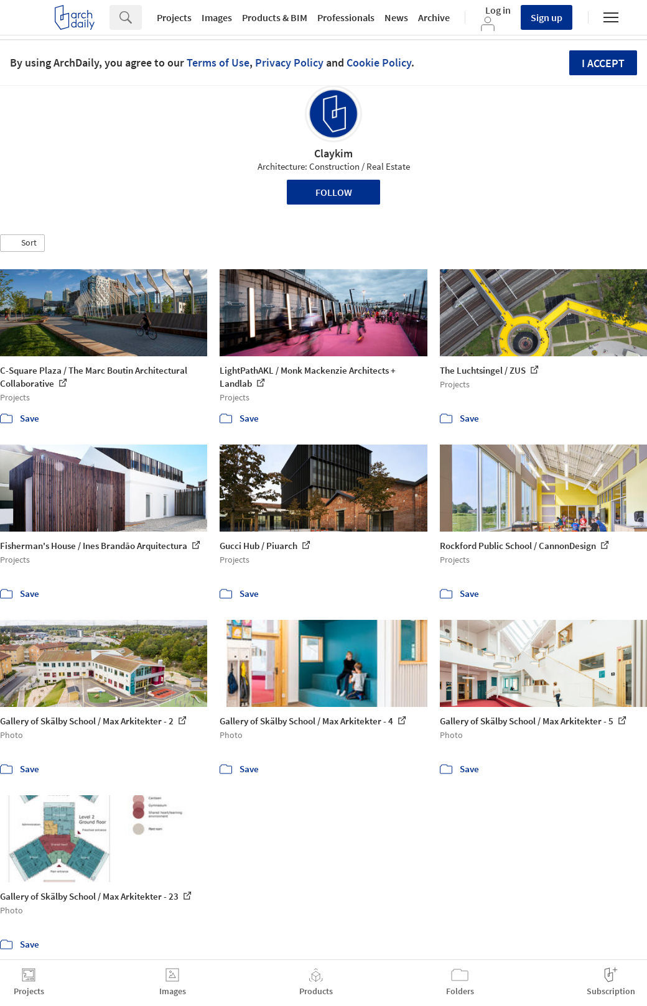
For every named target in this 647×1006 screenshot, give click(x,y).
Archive (434, 17)
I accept (603, 63)
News (396, 17)
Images (217, 17)
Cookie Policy (379, 62)
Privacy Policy (289, 62)
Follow (333, 192)
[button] (22, 243)
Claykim (333, 153)
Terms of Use (218, 62)
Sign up (546, 17)
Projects (174, 17)
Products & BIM (274, 17)
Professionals (346, 17)
